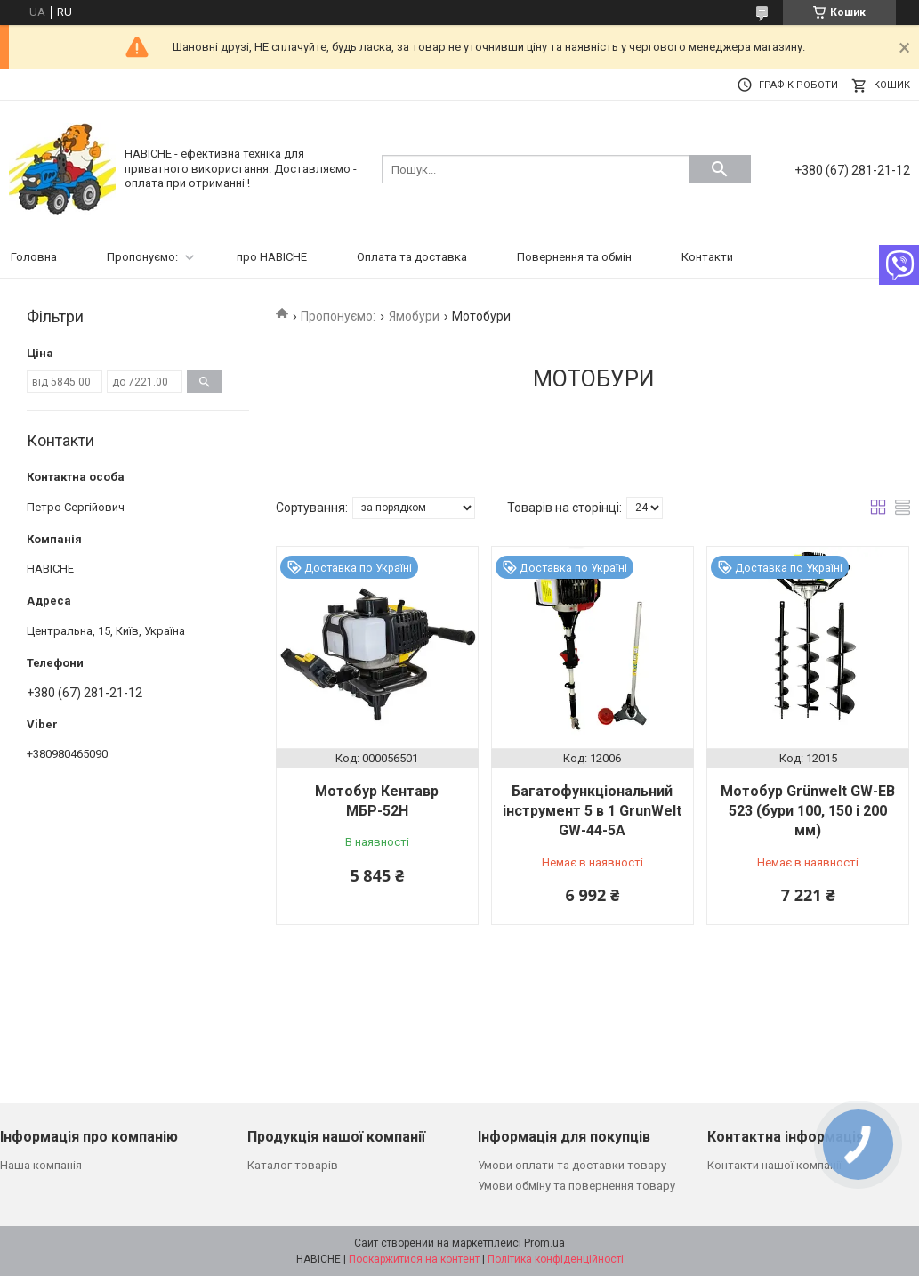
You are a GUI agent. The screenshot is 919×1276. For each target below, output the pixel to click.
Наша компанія (41, 1165)
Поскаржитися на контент (414, 1259)
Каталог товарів (292, 1165)
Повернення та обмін (574, 257)
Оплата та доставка (412, 257)
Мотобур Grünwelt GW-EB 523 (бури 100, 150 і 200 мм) (808, 811)
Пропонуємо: (142, 257)
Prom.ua (544, 1243)
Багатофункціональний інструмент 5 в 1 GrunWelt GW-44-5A (592, 811)
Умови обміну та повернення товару (576, 1185)
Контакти (707, 257)
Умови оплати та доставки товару (572, 1165)
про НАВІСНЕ (272, 257)
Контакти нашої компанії (774, 1165)
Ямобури (414, 316)
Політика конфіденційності (556, 1259)
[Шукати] (720, 169)
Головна (34, 257)
